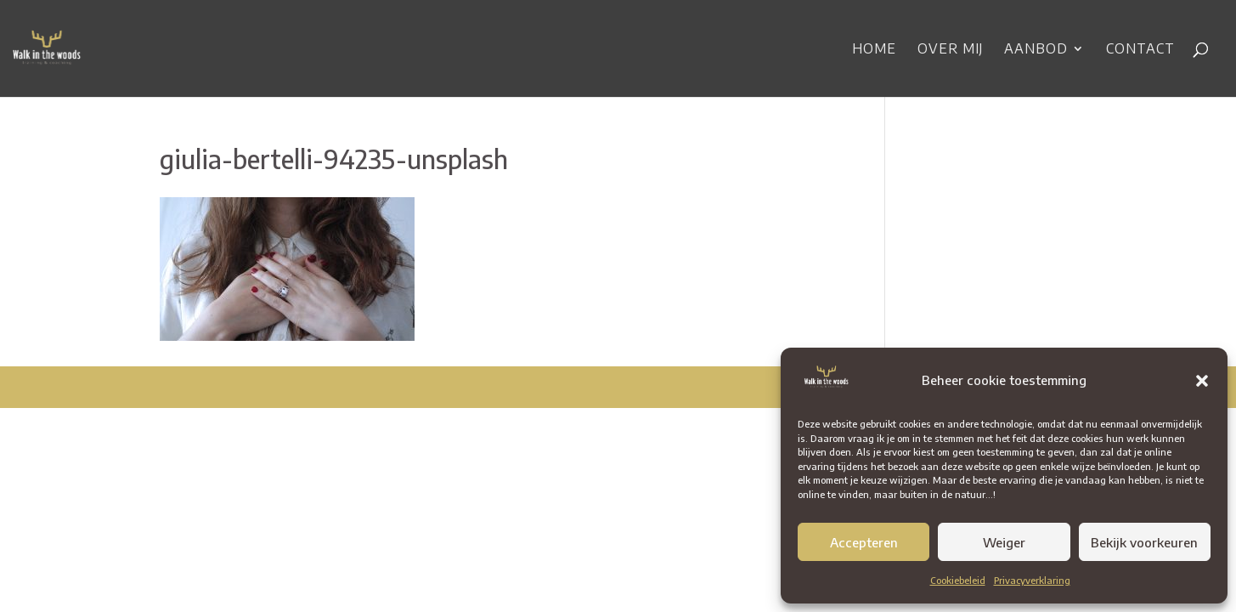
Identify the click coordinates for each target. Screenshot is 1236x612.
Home (874, 49)
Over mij (950, 49)
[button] (1202, 380)
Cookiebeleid (957, 580)
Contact (1140, 49)
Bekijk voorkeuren (1144, 542)
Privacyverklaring (1032, 580)
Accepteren (864, 542)
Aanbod (1036, 49)
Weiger (1004, 542)
